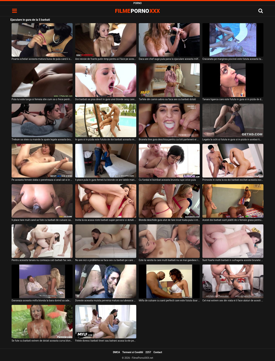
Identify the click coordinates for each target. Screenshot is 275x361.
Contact (157, 352)
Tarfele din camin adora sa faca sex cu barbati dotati (167, 99)
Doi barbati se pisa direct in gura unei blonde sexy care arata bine (105, 99)
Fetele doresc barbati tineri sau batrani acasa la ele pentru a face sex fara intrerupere (105, 340)
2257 (148, 352)
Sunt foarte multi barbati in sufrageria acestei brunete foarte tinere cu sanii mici (232, 260)
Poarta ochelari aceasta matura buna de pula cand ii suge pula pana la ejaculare (42, 59)
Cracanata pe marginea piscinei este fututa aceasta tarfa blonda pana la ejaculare (232, 59)
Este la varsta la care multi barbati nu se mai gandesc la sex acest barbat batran (169, 260)
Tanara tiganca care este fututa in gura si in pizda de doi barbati (232, 99)
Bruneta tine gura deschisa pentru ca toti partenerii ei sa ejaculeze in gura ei (169, 139)
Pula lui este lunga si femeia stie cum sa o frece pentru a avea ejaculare (42, 99)
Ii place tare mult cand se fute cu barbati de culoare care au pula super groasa (42, 220)
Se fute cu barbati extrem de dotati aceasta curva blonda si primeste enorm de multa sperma (42, 340)
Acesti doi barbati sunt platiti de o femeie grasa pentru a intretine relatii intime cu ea (232, 220)
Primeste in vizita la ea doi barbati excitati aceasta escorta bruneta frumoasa (232, 179)
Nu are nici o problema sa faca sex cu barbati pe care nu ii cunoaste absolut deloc (105, 260)
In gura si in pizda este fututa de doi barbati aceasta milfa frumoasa (105, 139)
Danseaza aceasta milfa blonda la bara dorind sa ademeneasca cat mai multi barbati (42, 300)
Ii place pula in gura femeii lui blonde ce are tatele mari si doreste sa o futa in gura (105, 179)
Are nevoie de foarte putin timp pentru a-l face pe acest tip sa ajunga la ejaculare (105, 59)
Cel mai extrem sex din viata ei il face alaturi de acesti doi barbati (232, 300)
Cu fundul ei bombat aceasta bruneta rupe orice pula (167, 179)
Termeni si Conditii (132, 352)
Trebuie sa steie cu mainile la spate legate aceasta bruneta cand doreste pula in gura (42, 139)
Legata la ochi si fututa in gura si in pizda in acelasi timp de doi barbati (232, 139)
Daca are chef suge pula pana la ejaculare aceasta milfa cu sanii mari (169, 59)
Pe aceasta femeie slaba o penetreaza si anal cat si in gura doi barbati (42, 179)
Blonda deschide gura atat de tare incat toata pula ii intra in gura (169, 220)
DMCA (116, 352)
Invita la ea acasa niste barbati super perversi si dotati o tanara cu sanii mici (105, 220)
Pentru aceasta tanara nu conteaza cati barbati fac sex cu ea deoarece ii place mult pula (42, 260)
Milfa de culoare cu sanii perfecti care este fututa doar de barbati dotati (169, 300)
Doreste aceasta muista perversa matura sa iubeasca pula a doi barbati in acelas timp (105, 300)
